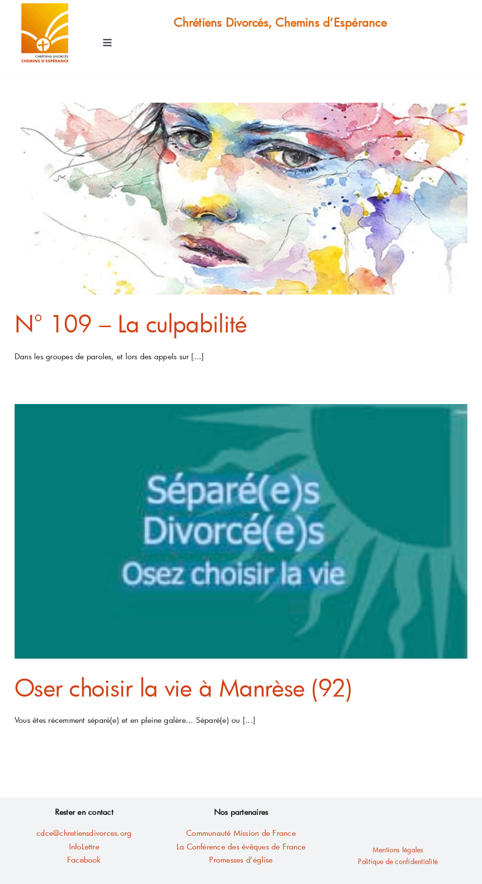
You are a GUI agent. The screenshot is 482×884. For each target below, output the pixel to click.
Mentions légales (398, 849)
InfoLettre (84, 846)
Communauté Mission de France (241, 833)
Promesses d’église (240, 859)
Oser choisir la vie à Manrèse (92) (183, 687)
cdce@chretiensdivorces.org (83, 833)
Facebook (84, 859)
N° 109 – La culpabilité (131, 323)
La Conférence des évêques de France (241, 846)
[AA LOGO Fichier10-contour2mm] (44, 6)
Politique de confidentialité (398, 861)
